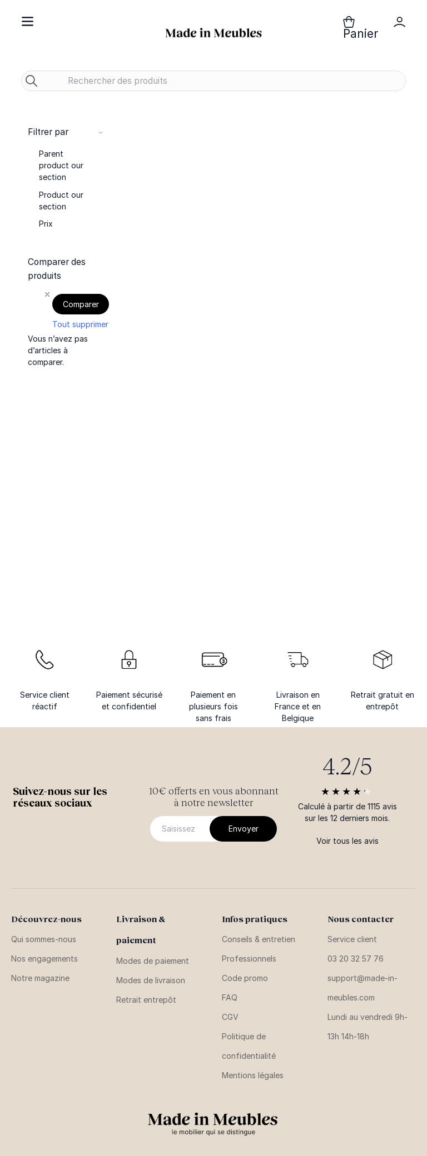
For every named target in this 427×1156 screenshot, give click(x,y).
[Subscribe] (243, 829)
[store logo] (213, 33)
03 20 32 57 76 (355, 958)
